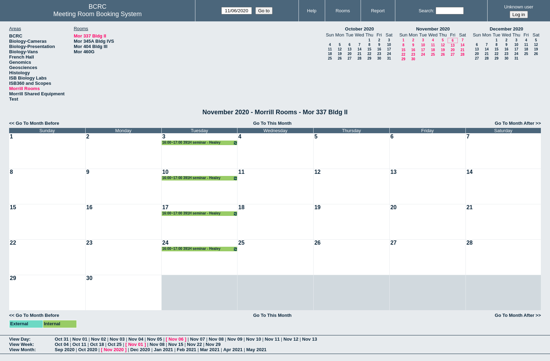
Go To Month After (515, 123)
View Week (21, 344)
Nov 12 (291, 339)
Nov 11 (272, 339)
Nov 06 (176, 339)
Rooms (343, 10)
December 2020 (506, 29)
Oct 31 (62, 339)
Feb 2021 (186, 349)
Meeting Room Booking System (97, 14)
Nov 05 (154, 339)
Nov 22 (194, 344)
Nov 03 (117, 339)
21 (359, 54)
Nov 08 (216, 339)
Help (311, 10)
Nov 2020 (114, 349)
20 (349, 54)
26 (340, 58)
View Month (21, 349)
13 (349, 49)
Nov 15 (175, 344)
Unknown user (518, 6)
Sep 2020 (64, 349)
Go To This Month (272, 123)
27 (349, 58)
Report (378, 10)
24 (389, 54)
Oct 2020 (87, 349)
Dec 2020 (140, 349)
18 (330, 54)
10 (389, 45)
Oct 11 (79, 344)
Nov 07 (197, 339)
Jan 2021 (163, 349)
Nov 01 (79, 339)
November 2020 (433, 29)
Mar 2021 (210, 349)
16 (379, 49)
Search (425, 10)
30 (379, 58)
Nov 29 (213, 344)
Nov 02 (98, 339)
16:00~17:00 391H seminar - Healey (200, 143)
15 (369, 49)
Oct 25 (115, 344)
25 (330, 58)
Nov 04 (135, 339)
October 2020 (359, 29)
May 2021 (256, 349)
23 (379, 54)
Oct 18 (97, 344)
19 (340, 54)
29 (369, 58)
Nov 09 (234, 339)
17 (389, 49)
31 (389, 58)
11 (330, 49)
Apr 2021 (232, 349)
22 (369, 54)
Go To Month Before (37, 123)
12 (340, 49)
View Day (19, 339)
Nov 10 (253, 339)
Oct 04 (62, 344)
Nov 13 (309, 339)
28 (359, 58)
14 (359, 49)
